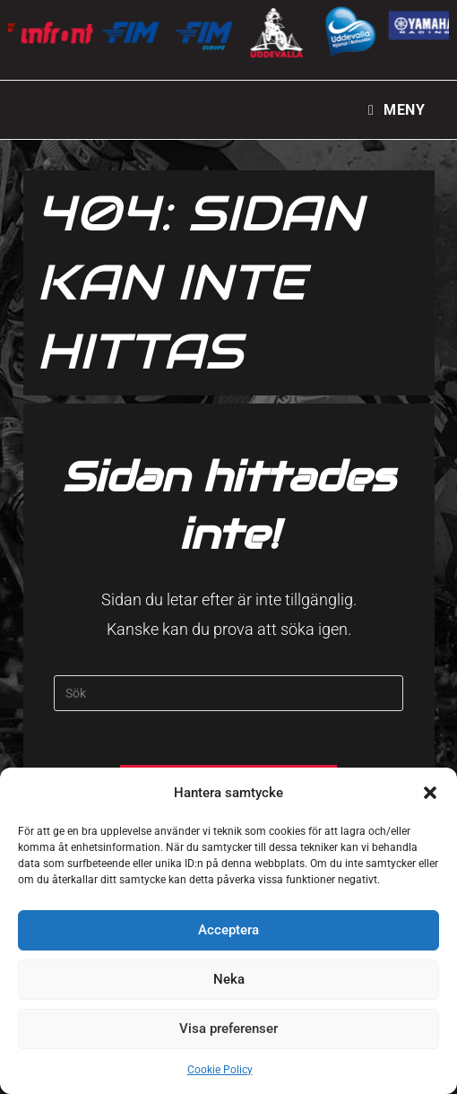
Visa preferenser (228, 1028)
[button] (430, 793)
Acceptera (228, 930)
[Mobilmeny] (396, 110)
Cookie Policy (220, 1070)
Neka (229, 979)
